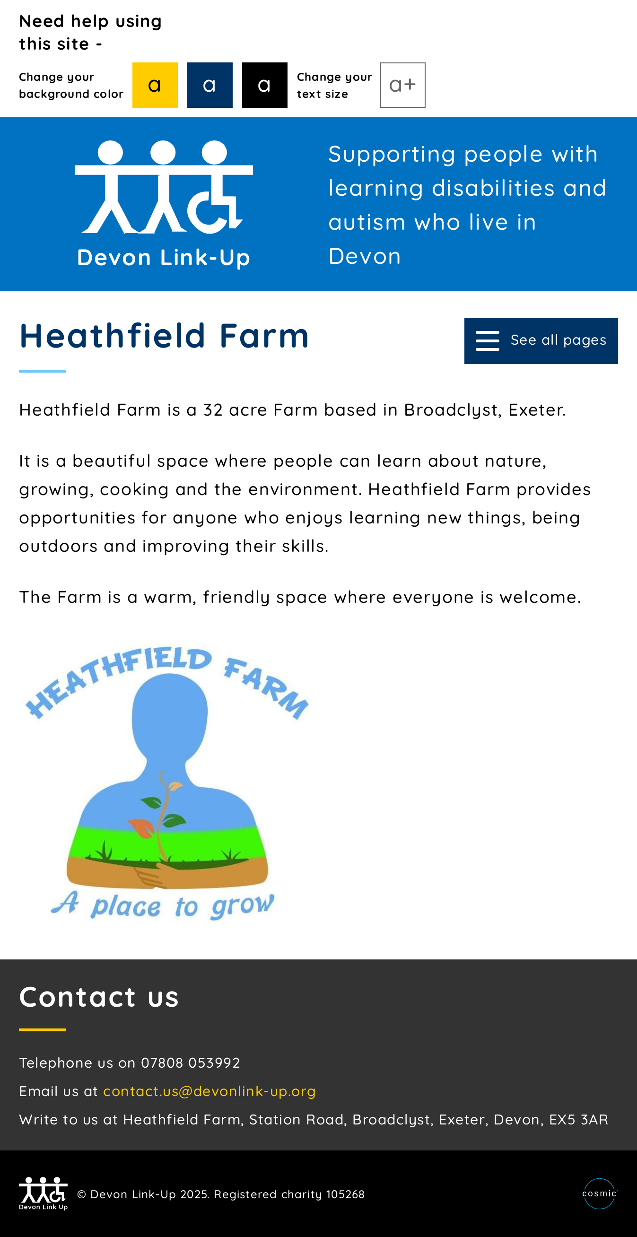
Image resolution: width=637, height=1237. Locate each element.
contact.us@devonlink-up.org (210, 1091)
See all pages (541, 341)
